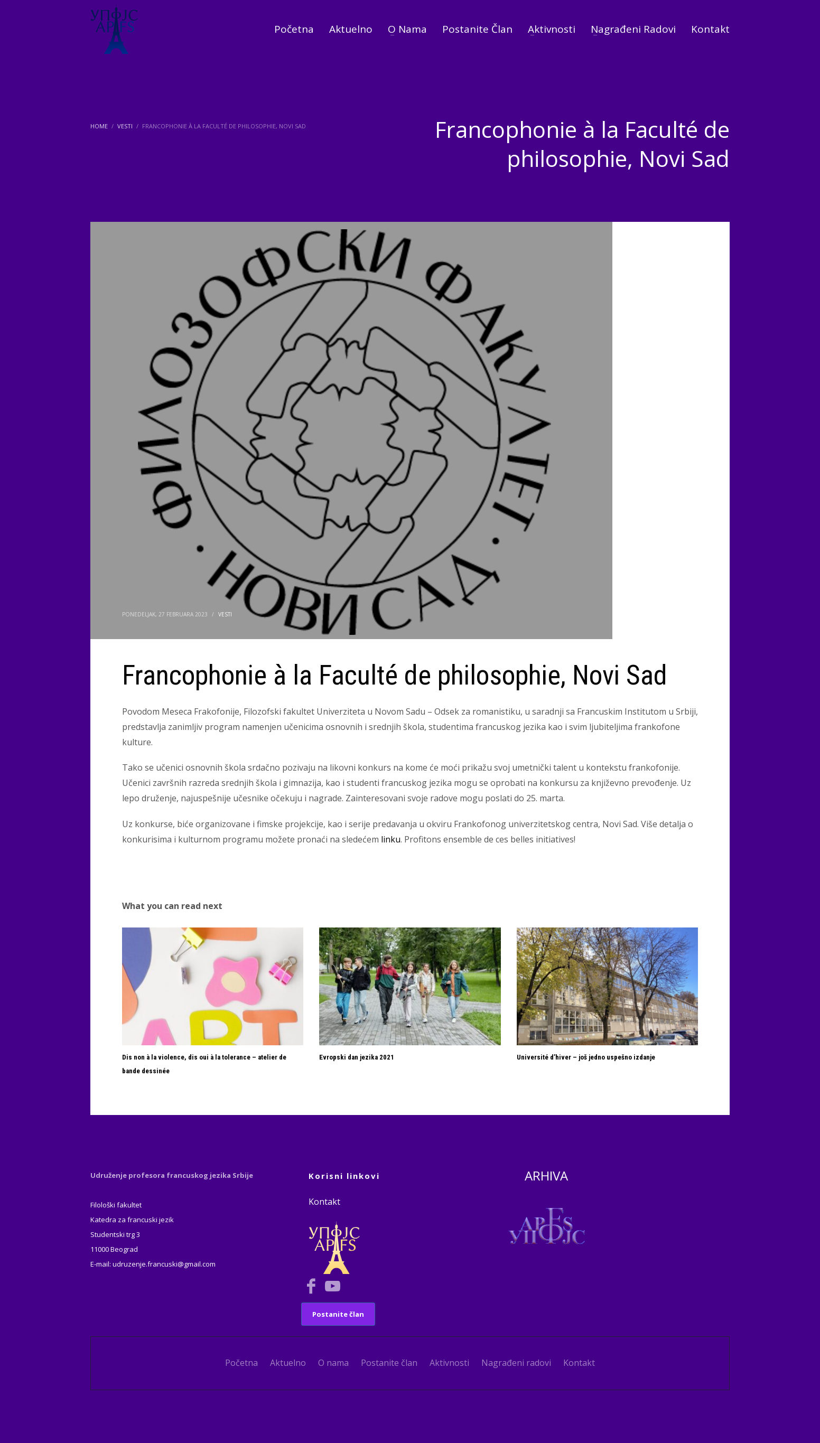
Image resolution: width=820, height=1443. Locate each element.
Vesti (225, 614)
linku (390, 839)
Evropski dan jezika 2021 (356, 1057)
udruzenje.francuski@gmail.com (164, 1264)
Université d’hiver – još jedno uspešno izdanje (586, 1057)
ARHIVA (546, 1175)
